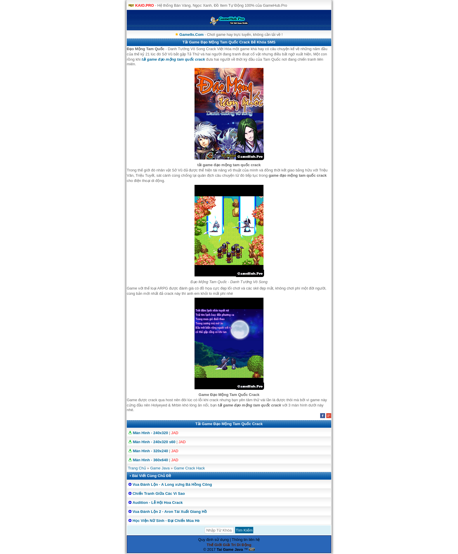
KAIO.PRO (144, 5)
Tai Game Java (230, 549)
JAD (174, 433)
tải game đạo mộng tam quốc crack (173, 59)
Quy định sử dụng (213, 539)
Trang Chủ (137, 468)
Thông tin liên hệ (246, 539)
